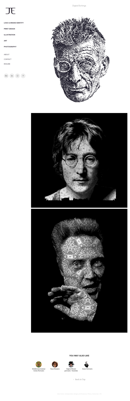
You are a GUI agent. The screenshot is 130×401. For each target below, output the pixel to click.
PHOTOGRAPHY (10, 46)
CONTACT (7, 59)
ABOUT (6, 54)
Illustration (9, 35)
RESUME (7, 64)
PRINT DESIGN (9, 29)
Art (5, 41)
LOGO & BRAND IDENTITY (14, 23)
